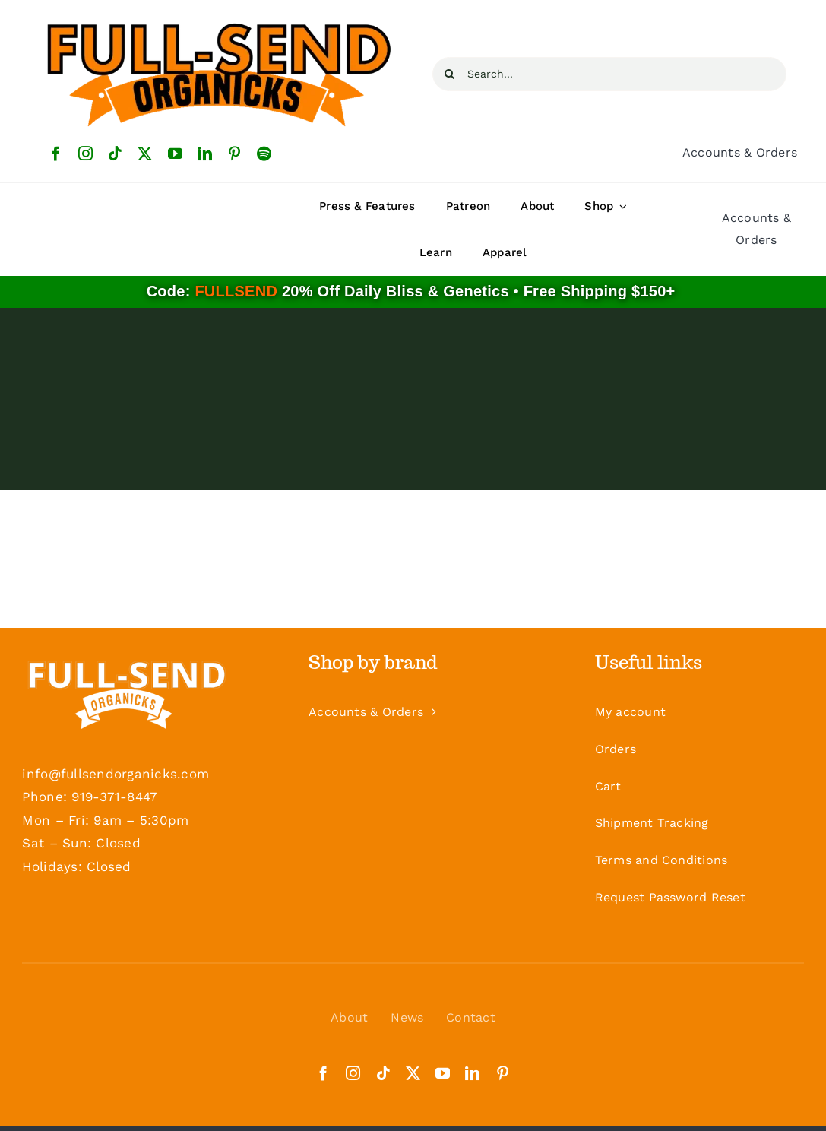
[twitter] (145, 153)
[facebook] (56, 153)
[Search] (449, 74)
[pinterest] (234, 153)
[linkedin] (205, 153)
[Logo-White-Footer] (126, 692)
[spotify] (264, 153)
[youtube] (175, 153)
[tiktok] (115, 153)
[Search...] (609, 74)
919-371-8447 (114, 796)
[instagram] (85, 153)
